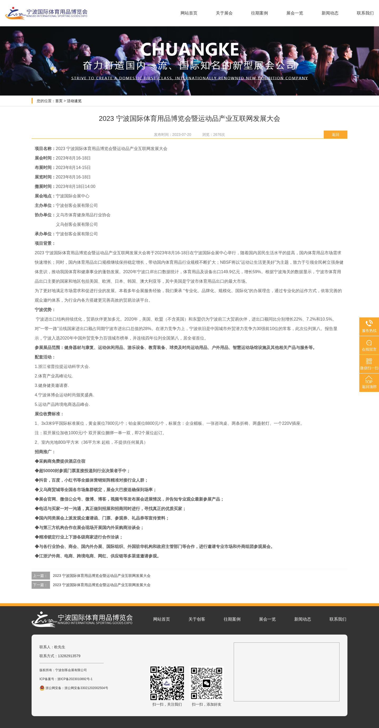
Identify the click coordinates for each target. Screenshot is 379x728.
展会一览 (294, 13)
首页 (59, 101)
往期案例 (259, 13)
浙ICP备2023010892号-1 (74, 679)
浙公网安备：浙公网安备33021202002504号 (73, 688)
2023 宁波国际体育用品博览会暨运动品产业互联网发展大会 (102, 576)
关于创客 (196, 619)
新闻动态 (330, 13)
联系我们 (365, 13)
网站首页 (189, 13)
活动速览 (74, 101)
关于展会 (224, 13)
